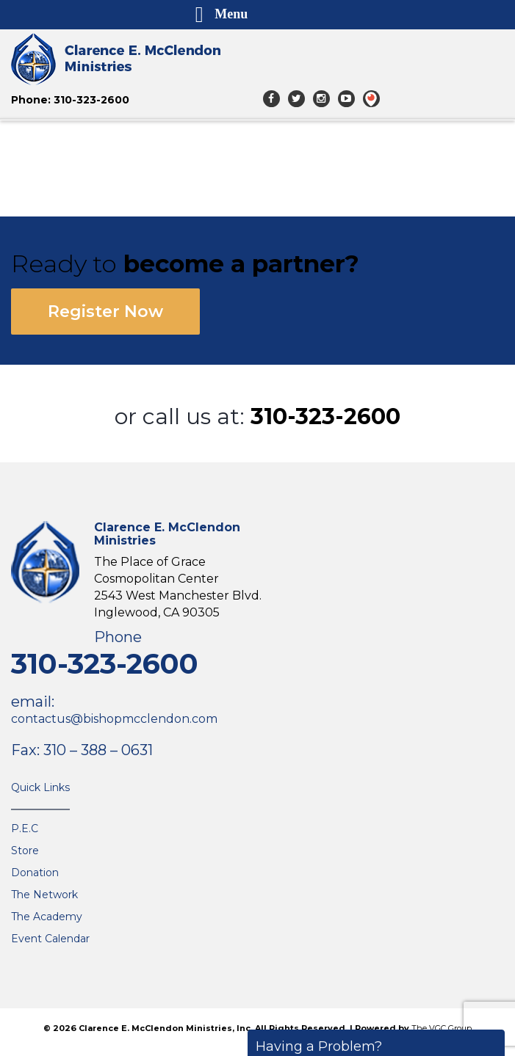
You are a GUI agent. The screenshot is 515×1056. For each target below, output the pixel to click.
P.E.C (24, 828)
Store (25, 850)
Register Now (105, 311)
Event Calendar (50, 938)
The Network (44, 894)
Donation (35, 872)
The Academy (46, 916)
